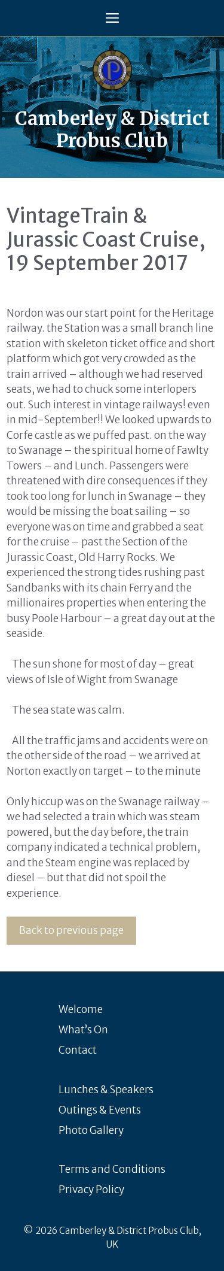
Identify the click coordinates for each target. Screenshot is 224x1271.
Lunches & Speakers (106, 1089)
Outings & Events (100, 1110)
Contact (78, 1050)
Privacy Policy (91, 1189)
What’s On (83, 1029)
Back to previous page (71, 930)
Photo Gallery (91, 1130)
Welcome (81, 1009)
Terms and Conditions (112, 1169)
